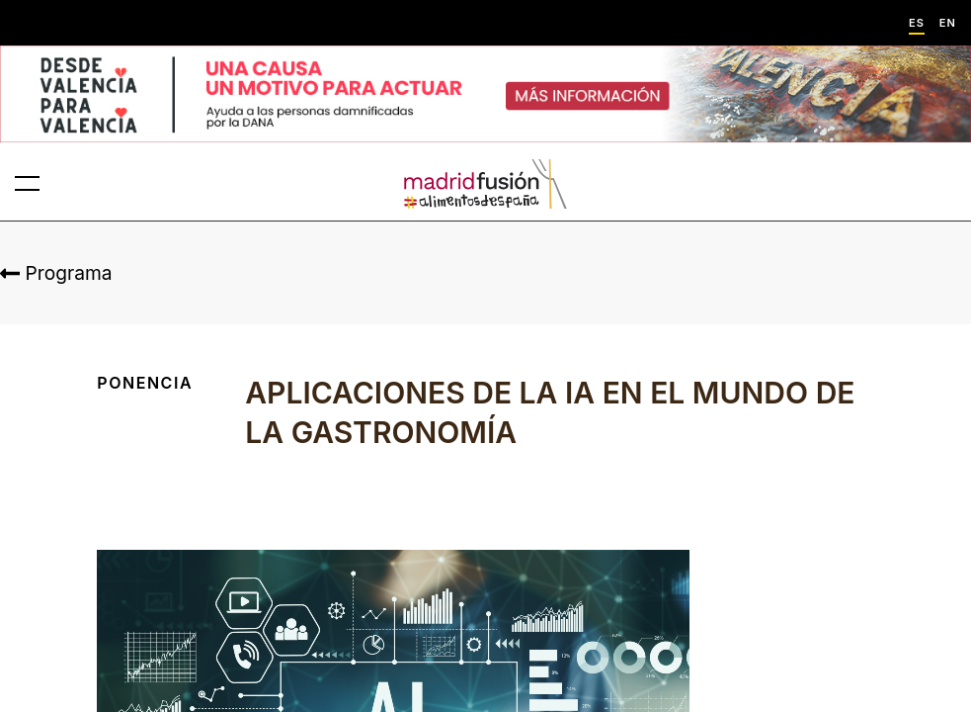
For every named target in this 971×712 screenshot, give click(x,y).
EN (947, 23)
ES (917, 23)
